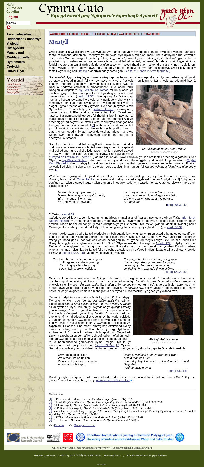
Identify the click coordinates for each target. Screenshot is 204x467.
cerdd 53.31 (174, 227)
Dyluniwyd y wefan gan (45, 455)
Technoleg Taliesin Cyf (114, 455)
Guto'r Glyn (15, 71)
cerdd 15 (87, 157)
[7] (50, 420)
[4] (50, 408)
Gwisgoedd (15, 48)
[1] (50, 399)
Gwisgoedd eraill (129, 33)
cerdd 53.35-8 (105, 345)
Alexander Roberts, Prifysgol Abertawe (148, 455)
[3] (50, 405)
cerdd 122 (164, 243)
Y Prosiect (14, 8)
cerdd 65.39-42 (177, 204)
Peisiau (100, 33)
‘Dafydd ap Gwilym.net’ (65, 157)
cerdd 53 (163, 71)
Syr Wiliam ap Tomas (93, 90)
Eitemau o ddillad (78, 33)
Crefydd (13, 66)
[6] (50, 417)
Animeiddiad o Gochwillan (113, 380)
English (12, 17)
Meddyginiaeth (18, 57)
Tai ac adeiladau (19, 34)
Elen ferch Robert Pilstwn (140, 71)
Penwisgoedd (151, 33)
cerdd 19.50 (85, 96)
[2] (50, 402)
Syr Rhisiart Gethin (74, 160)
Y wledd (13, 43)
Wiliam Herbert (103, 109)
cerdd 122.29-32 (176, 271)
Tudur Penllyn (86, 179)
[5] (50, 411)
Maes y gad (15, 52)
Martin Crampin (64, 455)
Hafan (10, 4)
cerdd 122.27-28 (73, 252)
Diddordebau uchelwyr (24, 39)
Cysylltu (12, 11)
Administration (102, 464)
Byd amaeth (16, 62)
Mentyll (111, 33)
